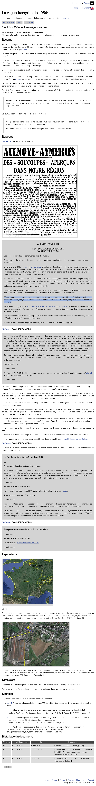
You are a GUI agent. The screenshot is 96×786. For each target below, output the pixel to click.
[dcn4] (9, 727)
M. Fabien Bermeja (33, 267)
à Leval (24, 50)
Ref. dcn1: (6, 329)
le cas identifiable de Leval (28, 543)
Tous (19, 23)
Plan (78, 780)
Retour (62, 780)
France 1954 (76, 3)
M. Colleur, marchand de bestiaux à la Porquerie (47, 307)
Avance (71, 780)
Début (54, 780)
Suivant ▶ (29, 23)
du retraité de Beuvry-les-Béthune (74, 439)
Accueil (87, 3)
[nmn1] (9, 703)
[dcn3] (9, 718)
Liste (84, 780)
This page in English (83, 8)
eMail (47, 780)
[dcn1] (9, 710)
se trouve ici (64, 18)
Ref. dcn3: (6, 443)
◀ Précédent (8, 23)
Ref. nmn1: (6, 142)
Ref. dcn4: (6, 522)
